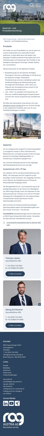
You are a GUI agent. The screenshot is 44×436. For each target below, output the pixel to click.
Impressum (6, 370)
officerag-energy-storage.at (13, 105)
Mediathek (6, 368)
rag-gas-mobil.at (8, 384)
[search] (32, 5)
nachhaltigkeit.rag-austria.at (12, 381)
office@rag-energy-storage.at (13, 354)
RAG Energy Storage (10, 39)
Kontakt (5, 365)
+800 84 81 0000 (20, 357)
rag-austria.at (7, 379)
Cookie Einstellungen (10, 375)
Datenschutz (7, 372)
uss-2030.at (7, 393)
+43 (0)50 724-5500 (11, 352)
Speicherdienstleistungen (26, 39)
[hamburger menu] (38, 5)
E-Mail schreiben (15, 274)
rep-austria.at (7, 386)
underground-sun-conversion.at (13, 389)
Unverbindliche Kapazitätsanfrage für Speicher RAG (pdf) (24, 224)
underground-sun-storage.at (12, 391)
